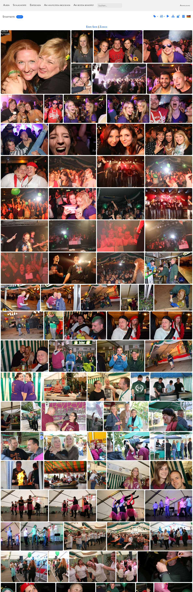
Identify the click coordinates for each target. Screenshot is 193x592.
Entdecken (35, 5)
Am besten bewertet (84, 5)
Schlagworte (19, 5)
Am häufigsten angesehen (57, 5)
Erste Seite (91, 26)
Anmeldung (185, 5)
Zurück (103, 26)
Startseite (9, 16)
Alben (6, 5)
